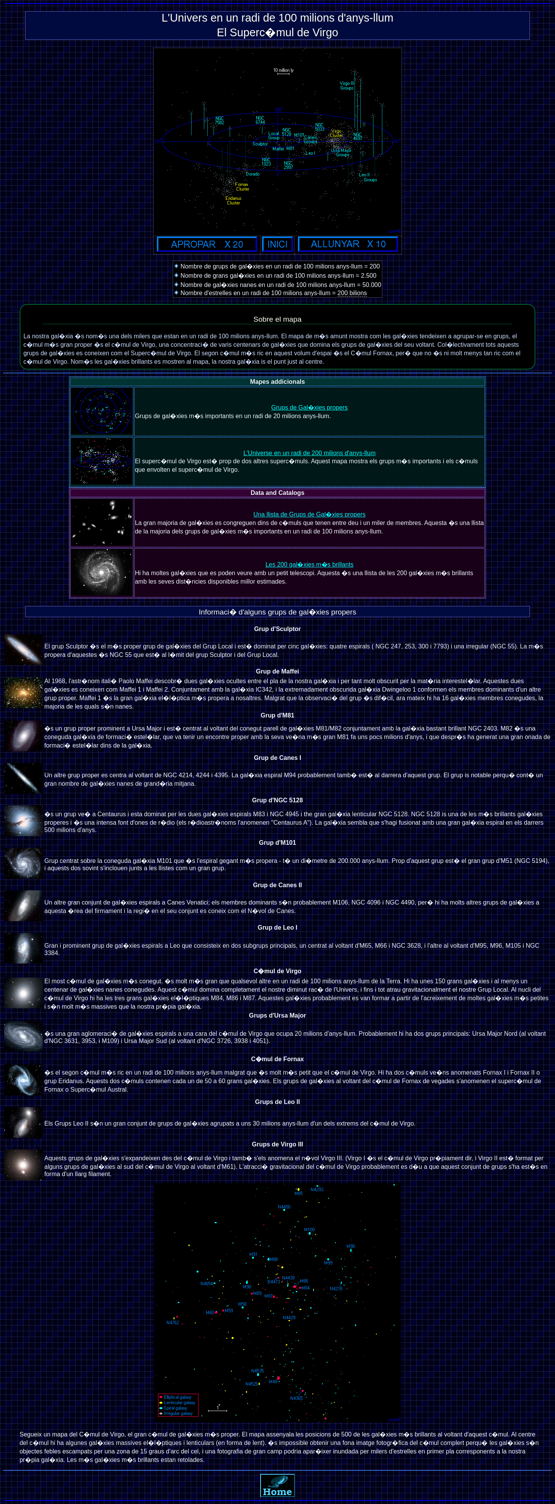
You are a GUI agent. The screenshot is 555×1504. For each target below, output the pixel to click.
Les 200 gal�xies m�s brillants (310, 564)
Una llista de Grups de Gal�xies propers (310, 514)
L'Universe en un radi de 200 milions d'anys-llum (309, 453)
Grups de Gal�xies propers (309, 407)
